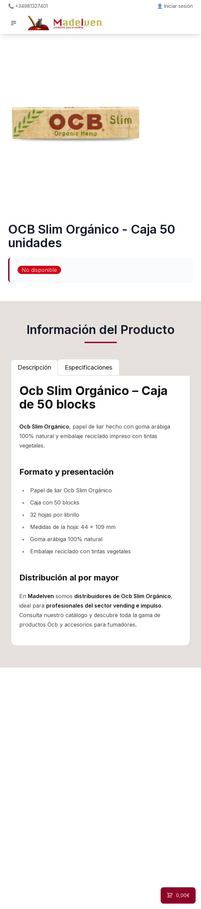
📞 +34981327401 (28, 6)
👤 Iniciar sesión (175, 6)
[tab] (34, 367)
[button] (13, 23)
